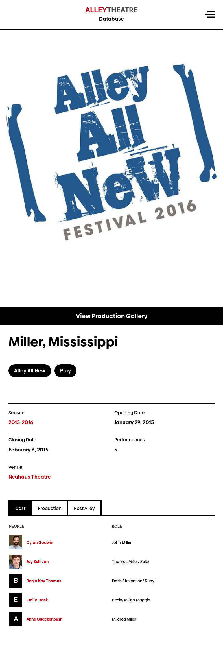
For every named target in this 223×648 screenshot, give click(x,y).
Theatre (111, 10)
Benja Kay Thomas (44, 581)
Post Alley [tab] (84, 508)
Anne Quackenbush (44, 619)
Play (65, 370)
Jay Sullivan (38, 561)
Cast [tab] (20, 508)
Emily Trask (37, 600)
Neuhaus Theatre (29, 476)
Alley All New (29, 370)
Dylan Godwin (40, 542)
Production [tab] (50, 508)
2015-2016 (20, 422)
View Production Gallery (111, 316)
